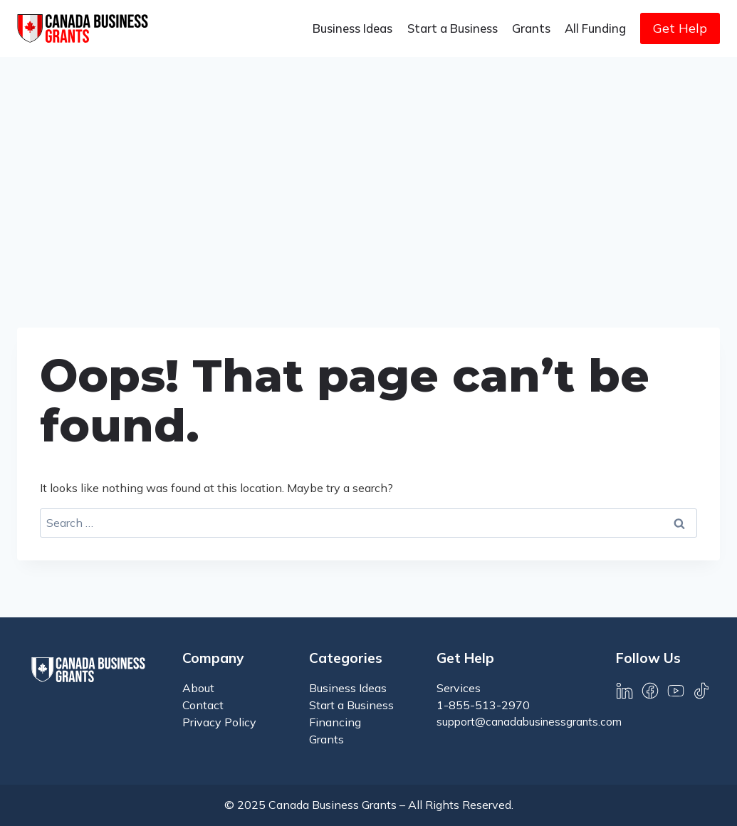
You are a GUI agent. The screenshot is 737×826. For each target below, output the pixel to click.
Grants (531, 28)
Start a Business (452, 28)
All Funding (595, 28)
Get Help (680, 28)
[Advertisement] (368, 163)
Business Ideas (352, 28)
